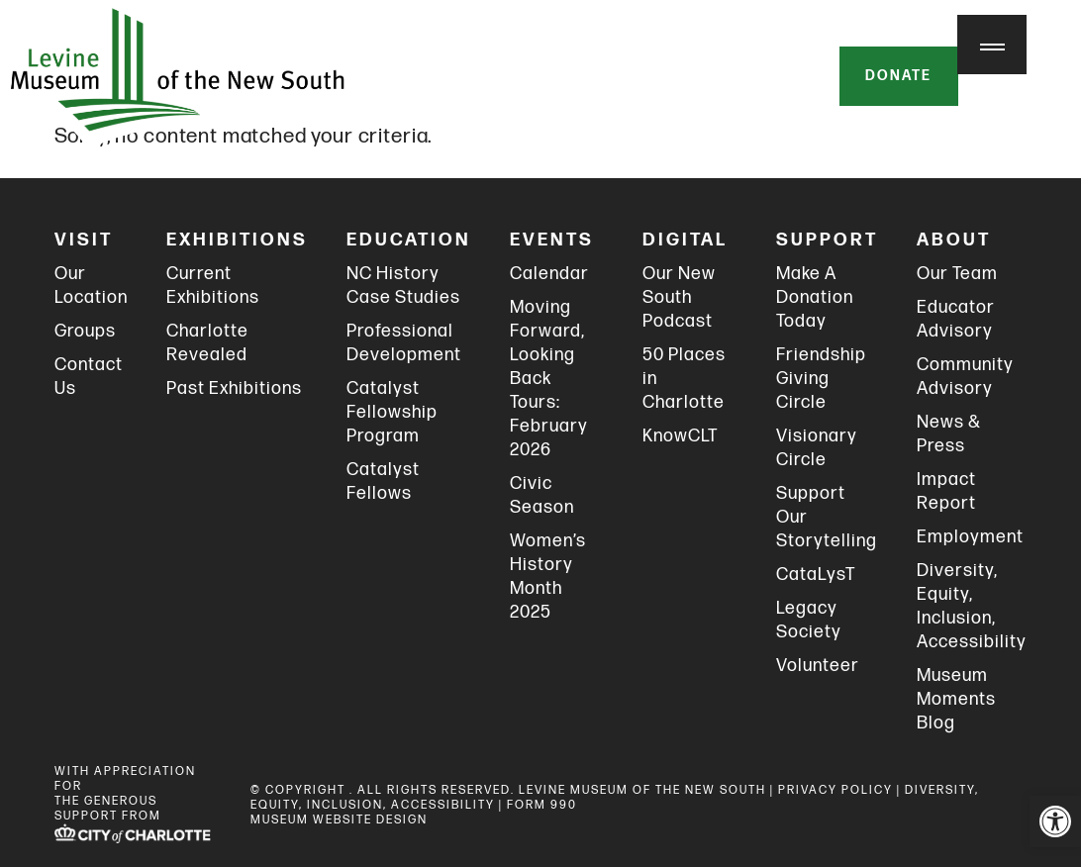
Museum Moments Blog (956, 699)
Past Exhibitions (234, 388)
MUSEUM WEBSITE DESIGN (339, 820)
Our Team (957, 273)
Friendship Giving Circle (821, 378)
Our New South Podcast (679, 297)
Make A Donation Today (814, 297)
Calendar (549, 273)
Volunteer (817, 665)
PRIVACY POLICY (835, 790)
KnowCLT (680, 436)
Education (408, 240)
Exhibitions (237, 240)
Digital (685, 240)
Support (827, 240)
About (954, 240)
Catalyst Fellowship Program (392, 412)
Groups (85, 331)
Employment (970, 537)
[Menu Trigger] (992, 44)
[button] (1055, 821)
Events (552, 240)
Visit (83, 240)
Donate (897, 76)
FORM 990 (542, 805)
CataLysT (815, 574)
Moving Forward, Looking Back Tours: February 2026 (549, 378)
